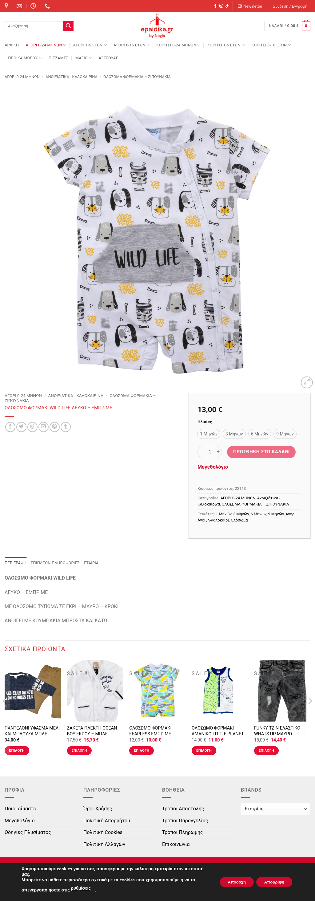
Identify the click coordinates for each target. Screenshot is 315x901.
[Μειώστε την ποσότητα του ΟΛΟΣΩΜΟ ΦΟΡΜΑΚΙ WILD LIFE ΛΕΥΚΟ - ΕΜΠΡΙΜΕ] (201, 452)
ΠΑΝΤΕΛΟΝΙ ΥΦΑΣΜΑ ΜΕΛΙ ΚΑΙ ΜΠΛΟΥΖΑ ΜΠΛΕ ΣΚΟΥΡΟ (32, 734)
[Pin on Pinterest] (55, 427)
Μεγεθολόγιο (212, 467)
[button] (250, 6)
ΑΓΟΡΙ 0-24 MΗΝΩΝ (46, 45)
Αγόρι (290, 514)
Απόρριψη (272, 882)
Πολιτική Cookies (102, 832)
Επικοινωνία (176, 844)
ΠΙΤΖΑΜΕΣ (58, 58)
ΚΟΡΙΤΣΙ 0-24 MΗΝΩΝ (178, 45)
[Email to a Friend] (43, 427)
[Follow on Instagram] (221, 6)
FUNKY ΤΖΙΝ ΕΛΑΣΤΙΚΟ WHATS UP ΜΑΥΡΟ (277, 731)
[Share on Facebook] (10, 427)
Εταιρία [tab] (91, 563)
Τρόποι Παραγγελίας (185, 821)
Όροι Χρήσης (97, 809)
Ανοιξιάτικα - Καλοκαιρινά (72, 76)
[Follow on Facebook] (215, 6)
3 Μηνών (241, 514)
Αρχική (12, 45)
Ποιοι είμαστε (20, 809)
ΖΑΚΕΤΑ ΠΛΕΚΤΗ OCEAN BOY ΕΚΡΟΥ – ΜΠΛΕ (92, 731)
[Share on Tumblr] (66, 427)
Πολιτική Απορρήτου (106, 821)
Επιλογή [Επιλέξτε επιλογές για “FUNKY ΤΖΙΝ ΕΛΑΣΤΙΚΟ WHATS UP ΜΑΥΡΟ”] (266, 750)
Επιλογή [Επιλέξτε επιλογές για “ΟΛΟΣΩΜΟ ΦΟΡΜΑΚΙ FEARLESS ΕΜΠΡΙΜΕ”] (141, 750)
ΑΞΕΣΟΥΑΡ (108, 58)
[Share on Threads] (32, 427)
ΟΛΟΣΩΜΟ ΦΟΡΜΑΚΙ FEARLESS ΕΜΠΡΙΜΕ (150, 731)
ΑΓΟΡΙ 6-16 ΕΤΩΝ (132, 45)
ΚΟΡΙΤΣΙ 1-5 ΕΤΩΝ (226, 45)
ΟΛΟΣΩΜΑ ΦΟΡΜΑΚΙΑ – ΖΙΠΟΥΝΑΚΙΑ (137, 76)
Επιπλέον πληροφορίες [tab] (55, 563)
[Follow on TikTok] (227, 6)
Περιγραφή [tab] (15, 563)
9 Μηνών (276, 514)
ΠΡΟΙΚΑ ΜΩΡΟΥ (25, 58)
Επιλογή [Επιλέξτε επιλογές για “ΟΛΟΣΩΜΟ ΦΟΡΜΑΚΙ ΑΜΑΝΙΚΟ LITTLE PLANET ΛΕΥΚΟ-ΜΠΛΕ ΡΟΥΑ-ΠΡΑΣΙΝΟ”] (204, 750)
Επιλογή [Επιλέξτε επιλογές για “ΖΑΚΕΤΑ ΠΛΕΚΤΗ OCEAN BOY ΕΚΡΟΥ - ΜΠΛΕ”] (79, 750)
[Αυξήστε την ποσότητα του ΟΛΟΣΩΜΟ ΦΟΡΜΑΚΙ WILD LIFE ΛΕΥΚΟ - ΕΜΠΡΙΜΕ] (218, 452)
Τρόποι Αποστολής (183, 809)
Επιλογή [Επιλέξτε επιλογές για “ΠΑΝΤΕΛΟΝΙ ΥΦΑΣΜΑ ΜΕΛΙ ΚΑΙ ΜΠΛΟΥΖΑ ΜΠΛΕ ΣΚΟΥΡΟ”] (17, 750)
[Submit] (68, 26)
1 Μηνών (223, 514)
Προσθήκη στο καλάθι (261, 451)
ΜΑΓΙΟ (83, 58)
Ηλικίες (204, 422)
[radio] (208, 434)
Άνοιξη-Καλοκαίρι (213, 520)
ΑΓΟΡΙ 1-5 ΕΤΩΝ (90, 45)
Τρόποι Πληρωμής (182, 832)
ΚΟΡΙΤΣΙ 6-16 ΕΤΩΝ (271, 45)
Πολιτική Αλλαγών (104, 844)
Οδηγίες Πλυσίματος (28, 832)
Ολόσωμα (239, 520)
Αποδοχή (231, 882)
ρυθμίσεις (80, 888)
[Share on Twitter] (21, 427)
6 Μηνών (258, 514)
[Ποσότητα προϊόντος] (210, 452)
